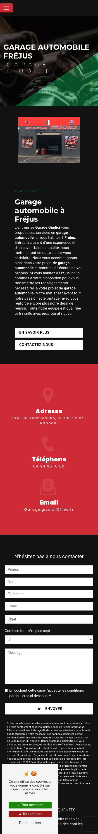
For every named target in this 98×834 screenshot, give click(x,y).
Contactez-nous (36, 345)
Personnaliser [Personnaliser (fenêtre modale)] (30, 823)
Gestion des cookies (66, 824)
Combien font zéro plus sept (27, 625)
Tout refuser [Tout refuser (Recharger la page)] (30, 814)
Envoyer (53, 703)
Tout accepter (30, 805)
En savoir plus (34, 332)
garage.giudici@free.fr (49, 504)
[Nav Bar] (6, 7)
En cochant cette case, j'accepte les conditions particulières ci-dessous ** (46, 688)
